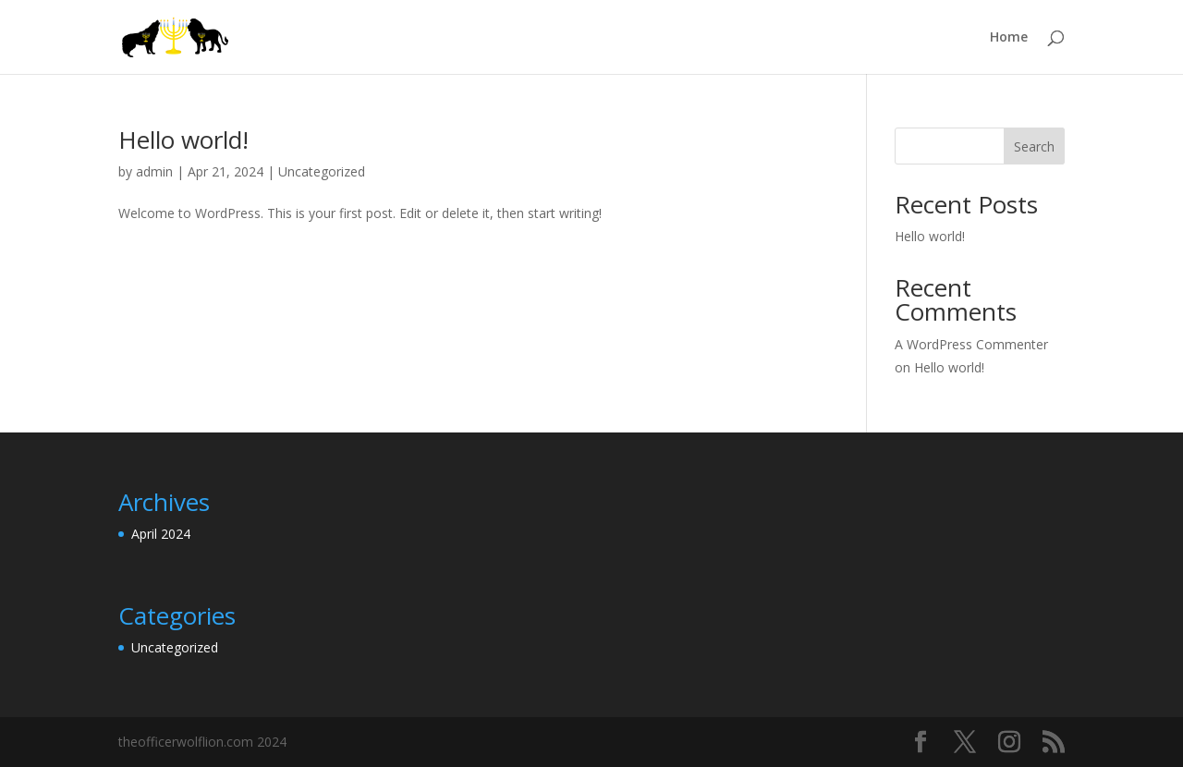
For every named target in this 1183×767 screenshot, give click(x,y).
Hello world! (183, 139)
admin (154, 171)
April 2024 (160, 533)
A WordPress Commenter (971, 344)
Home (1009, 37)
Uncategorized (321, 171)
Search (1034, 146)
